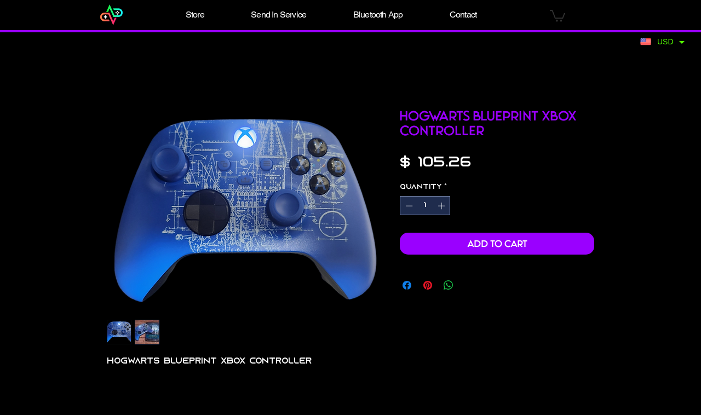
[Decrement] (408, 206)
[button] (195, 14)
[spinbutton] (425, 206)
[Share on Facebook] (406, 285)
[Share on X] (469, 285)
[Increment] (442, 206)
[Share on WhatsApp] (448, 285)
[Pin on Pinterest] (427, 285)
